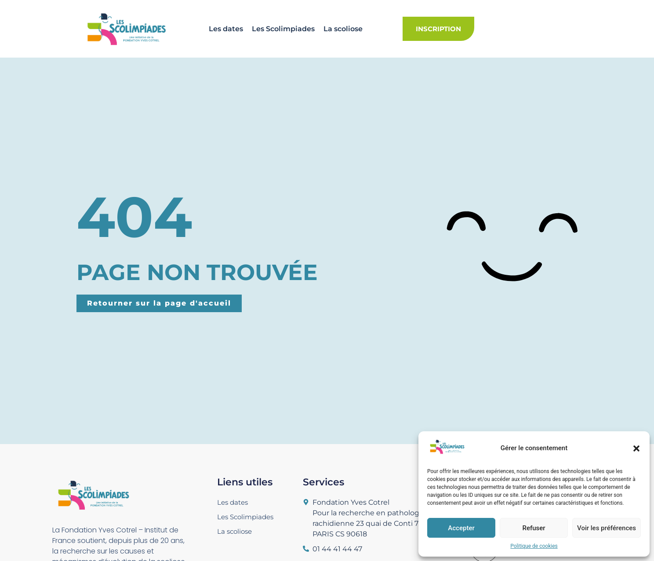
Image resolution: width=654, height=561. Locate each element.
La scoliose (343, 29)
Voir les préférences (606, 528)
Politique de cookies (533, 546)
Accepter (461, 528)
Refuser (533, 528)
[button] (636, 448)
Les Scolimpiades (283, 29)
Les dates (226, 29)
